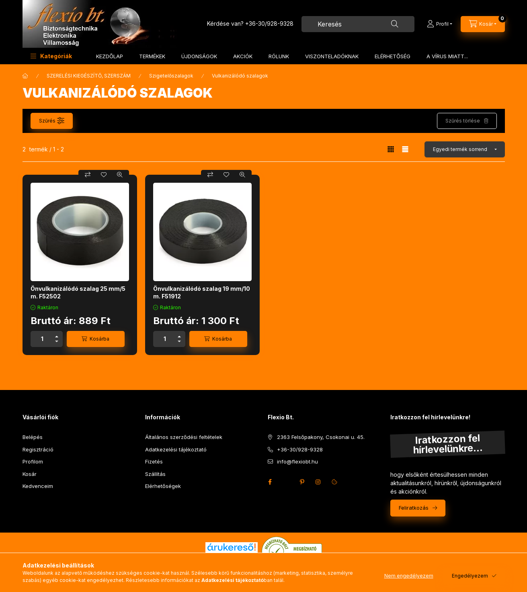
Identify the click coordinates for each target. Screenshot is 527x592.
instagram (318, 482)
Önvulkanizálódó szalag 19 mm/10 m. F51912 (201, 292)
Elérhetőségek (163, 486)
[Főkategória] (25, 76)
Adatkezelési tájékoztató (176, 449)
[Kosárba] (96, 339)
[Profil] (439, 24)
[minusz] (56, 343)
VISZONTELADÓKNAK (332, 56)
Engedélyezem (470, 576)
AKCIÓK (242, 56)
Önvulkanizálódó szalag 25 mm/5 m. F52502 (78, 292)
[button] (51, 56)
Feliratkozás (414, 507)
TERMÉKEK (152, 56)
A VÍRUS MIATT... (447, 56)
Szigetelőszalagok (171, 76)
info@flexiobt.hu (297, 461)
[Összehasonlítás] (88, 175)
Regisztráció (38, 449)
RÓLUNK (279, 56)
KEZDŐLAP (109, 56)
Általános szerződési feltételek (183, 437)
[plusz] (56, 335)
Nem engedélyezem (408, 576)
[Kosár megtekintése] (483, 24)
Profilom (33, 461)
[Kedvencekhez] (104, 175)
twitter (286, 482)
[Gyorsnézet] (120, 175)
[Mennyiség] (42, 339)
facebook (270, 482)
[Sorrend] (464, 149)
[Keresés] (394, 24)
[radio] (405, 149)
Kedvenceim (38, 486)
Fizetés (154, 461)
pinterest (302, 482)
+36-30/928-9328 (269, 23)
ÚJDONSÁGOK (199, 56)
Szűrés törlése (462, 121)
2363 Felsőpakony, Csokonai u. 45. (321, 437)
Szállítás (155, 474)
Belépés (33, 437)
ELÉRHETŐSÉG (392, 56)
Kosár (30, 474)
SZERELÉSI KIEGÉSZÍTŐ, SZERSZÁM (89, 76)
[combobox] (357, 24)
